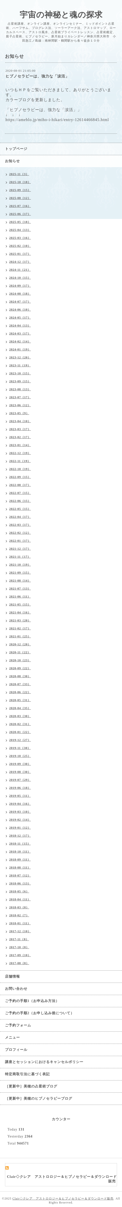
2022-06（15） (20, 501)
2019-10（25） (20, 756)
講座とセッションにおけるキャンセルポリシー (44, 1062)
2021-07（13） (20, 588)
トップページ (16, 149)
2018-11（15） (20, 843)
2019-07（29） (20, 780)
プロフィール (16, 1050)
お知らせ (12, 161)
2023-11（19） (20, 365)
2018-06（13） (20, 883)
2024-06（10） (20, 309)
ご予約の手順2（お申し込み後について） (39, 1013)
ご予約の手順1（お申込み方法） (32, 1001)
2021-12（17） (20, 548)
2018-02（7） (19, 915)
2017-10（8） (19, 947)
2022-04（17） (20, 517)
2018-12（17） (20, 835)
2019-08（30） (20, 772)
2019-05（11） (20, 796)
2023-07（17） (20, 397)
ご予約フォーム (18, 1025)
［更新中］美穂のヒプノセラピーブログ (38, 1098)
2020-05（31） (20, 700)
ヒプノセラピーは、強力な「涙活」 (37, 76)
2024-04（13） (20, 325)
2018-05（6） (19, 891)
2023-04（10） (20, 421)
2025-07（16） (20, 206)
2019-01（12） (20, 827)
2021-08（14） (20, 580)
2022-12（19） (20, 453)
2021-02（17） (20, 628)
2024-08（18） (20, 293)
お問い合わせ (16, 989)
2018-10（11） (20, 851)
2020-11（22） (20, 652)
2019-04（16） (20, 803)
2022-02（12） (20, 533)
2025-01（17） (20, 254)
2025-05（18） (20, 222)
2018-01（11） (20, 923)
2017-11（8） (19, 939)
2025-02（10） (20, 246)
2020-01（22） (20, 732)
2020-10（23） (20, 660)
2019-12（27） (20, 740)
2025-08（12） (20, 198)
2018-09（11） (20, 859)
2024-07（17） (20, 301)
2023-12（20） (20, 357)
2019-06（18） (20, 788)
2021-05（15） (20, 604)
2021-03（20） (20, 620)
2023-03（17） (20, 429)
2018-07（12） (20, 875)
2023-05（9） (19, 413)
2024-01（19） (20, 349)
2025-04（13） (20, 230)
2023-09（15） (20, 381)
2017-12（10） (20, 931)
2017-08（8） (19, 963)
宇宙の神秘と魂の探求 (61, 14)
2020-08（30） (20, 676)
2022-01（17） (20, 540)
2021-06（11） (20, 596)
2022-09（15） (20, 477)
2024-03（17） (20, 333)
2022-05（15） (20, 509)
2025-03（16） (20, 238)
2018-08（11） (20, 867)
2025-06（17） (20, 214)
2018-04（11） (20, 899)
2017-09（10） (20, 955)
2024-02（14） (20, 341)
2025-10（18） (20, 182)
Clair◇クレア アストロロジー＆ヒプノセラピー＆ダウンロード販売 (63, 1198)
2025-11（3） (19, 174)
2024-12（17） (20, 262)
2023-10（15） (20, 373)
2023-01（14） (20, 445)
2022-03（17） (20, 525)
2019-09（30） (20, 764)
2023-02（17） (20, 437)
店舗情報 (12, 976)
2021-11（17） (20, 556)
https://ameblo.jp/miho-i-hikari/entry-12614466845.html (57, 120)
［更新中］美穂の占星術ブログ (31, 1086)
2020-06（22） (20, 692)
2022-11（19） (20, 461)
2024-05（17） (20, 317)
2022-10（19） (20, 469)
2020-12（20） (20, 644)
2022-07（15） (20, 493)
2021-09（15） (20, 572)
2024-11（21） (20, 269)
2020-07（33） (20, 684)
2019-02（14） (20, 819)
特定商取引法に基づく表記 (27, 1074)
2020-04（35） (20, 708)
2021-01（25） (20, 636)
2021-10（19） (20, 564)
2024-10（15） (20, 277)
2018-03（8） (19, 907)
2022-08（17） (20, 485)
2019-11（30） (20, 748)
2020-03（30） (20, 716)
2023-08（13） (20, 389)
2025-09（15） (20, 190)
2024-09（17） (20, 285)
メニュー (12, 1037)
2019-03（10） (20, 811)
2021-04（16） (20, 612)
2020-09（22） (20, 668)
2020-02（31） (20, 724)
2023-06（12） (20, 405)
